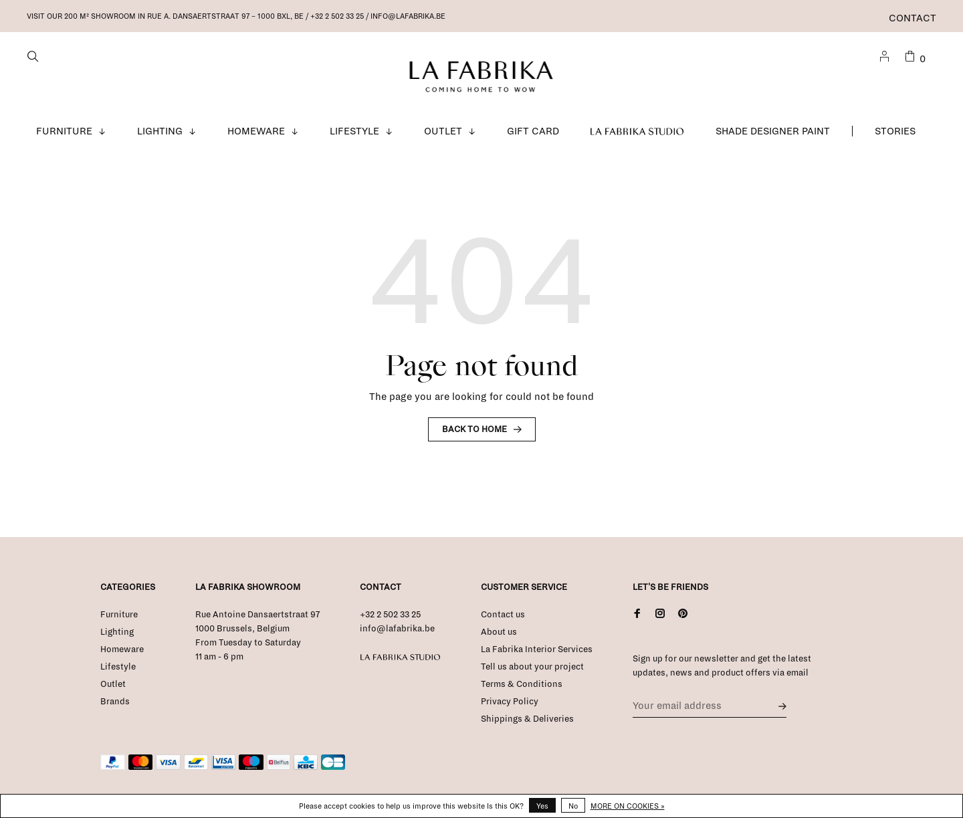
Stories (895, 131)
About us (499, 632)
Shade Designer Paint (773, 131)
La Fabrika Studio (637, 131)
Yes (542, 806)
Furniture (64, 131)
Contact (912, 18)
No (573, 806)
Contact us (503, 614)
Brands (115, 701)
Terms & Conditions (521, 684)
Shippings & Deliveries (527, 719)
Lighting (160, 131)
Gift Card (533, 131)
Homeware (256, 131)
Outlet (443, 131)
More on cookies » (628, 806)
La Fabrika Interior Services (537, 649)
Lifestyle (354, 131)
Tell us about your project (532, 667)
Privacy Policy (509, 701)
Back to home (474, 429)
